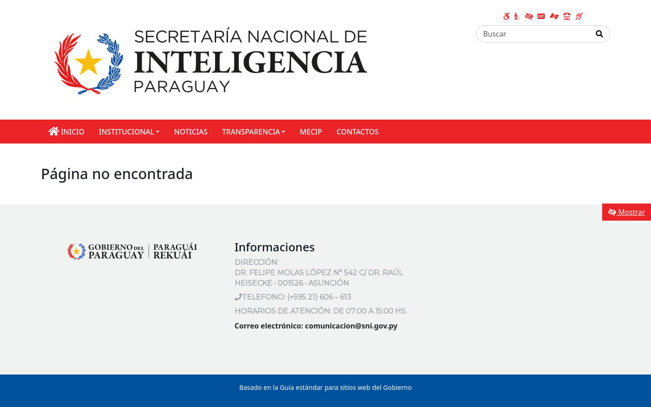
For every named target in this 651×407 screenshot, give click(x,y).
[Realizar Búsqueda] (599, 33)
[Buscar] (533, 33)
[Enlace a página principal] (211, 59)
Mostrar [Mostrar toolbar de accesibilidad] (626, 212)
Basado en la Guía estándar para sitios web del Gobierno (325, 387)
